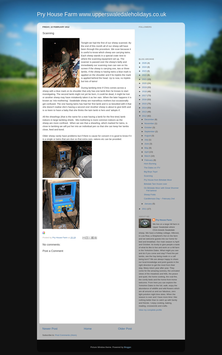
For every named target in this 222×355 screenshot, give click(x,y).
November (149, 123)
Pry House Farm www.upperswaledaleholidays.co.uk (101, 14)
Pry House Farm (164, 220)
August (148, 136)
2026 (144, 63)
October (148, 127)
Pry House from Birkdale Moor (158, 180)
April (146, 152)
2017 (144, 95)
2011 (144, 209)
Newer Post (50, 328)
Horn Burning (150, 164)
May (146, 148)
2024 (144, 67)
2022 (144, 75)
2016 (144, 99)
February (148, 160)
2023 (144, 71)
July (146, 140)
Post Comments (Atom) (66, 335)
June (147, 144)
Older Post (125, 328)
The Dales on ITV (152, 168)
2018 (144, 91)
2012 (144, 116)
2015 (144, 104)
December (149, 119)
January (148, 204)
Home (88, 328)
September (149, 131)
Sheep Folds (150, 194)
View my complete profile (150, 310)
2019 (144, 87)
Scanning (148, 176)
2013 (144, 112)
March (147, 156)
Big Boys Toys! (151, 172)
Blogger (127, 347)
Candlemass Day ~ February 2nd (159, 198)
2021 (144, 79)
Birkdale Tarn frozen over (155, 184)
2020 (144, 83)
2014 (144, 108)
